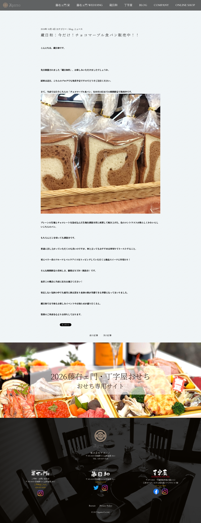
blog (71, 29)
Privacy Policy (106, 505)
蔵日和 (113, 5)
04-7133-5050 (160, 485)
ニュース (78, 29)
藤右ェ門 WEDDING (90, 5)
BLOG (143, 5)
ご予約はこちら (40, 484)
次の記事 (107, 335)
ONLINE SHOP (185, 5)
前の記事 (94, 335)
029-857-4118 (100, 482)
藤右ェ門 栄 (63, 5)
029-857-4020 (103, 459)
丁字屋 (128, 5)
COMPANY (161, 5)
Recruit (92, 505)
